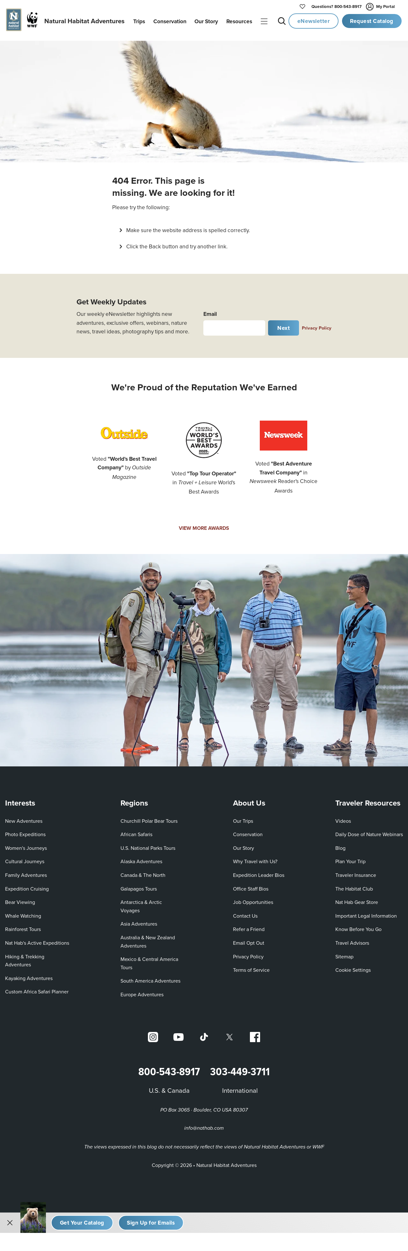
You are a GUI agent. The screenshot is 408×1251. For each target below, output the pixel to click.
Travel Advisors (352, 940)
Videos (343, 818)
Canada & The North (142, 872)
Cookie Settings (353, 967)
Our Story (243, 845)
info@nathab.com (204, 1126)
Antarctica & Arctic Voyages (141, 904)
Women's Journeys (26, 845)
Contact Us (245, 913)
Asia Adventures (138, 921)
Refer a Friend (249, 926)
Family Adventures (26, 872)
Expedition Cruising (27, 886)
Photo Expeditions (25, 831)
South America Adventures (150, 978)
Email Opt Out (248, 940)
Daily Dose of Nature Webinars (369, 831)
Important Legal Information (366, 913)
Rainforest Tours (23, 926)
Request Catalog (371, 21)
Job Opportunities (253, 899)
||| (264, 22)
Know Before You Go (358, 926)
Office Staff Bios (250, 886)
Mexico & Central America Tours (149, 961)
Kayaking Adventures (29, 975)
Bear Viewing (20, 899)
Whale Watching (23, 913)
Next (283, 325)
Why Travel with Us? (255, 859)
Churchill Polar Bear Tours (149, 818)
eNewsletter (313, 21)
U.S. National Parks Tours (147, 845)
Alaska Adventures (141, 859)
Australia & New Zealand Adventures (147, 939)
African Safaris (136, 831)
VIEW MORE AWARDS (204, 526)
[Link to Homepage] (64, 21)
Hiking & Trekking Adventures (24, 958)
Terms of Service (251, 967)
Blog (340, 845)
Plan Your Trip (350, 859)
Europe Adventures (142, 991)
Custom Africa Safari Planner (37, 989)
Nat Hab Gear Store (356, 899)
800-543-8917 (336, 6)
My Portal (381, 7)
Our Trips (243, 818)
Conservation (248, 831)
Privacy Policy (317, 325)
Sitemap (344, 953)
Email (210, 311)
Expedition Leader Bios (258, 872)
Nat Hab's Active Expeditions (37, 940)
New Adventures (23, 818)
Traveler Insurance (355, 872)
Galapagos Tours (138, 886)
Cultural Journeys (24, 859)
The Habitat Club (354, 886)
